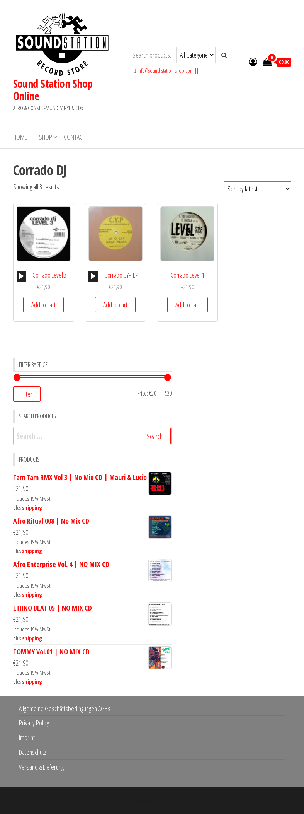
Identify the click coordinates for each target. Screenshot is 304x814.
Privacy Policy (34, 722)
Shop (45, 137)
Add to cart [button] (43, 304)
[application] (21, 276)
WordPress (146, 800)
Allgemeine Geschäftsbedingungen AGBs (64, 708)
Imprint (27, 737)
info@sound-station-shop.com (166, 70)
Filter (26, 394)
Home (20, 137)
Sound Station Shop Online (53, 89)
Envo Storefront (200, 800)
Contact (74, 137)
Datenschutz (32, 752)
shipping (32, 507)
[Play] (21, 276)
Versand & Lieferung (41, 766)
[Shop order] (257, 188)
